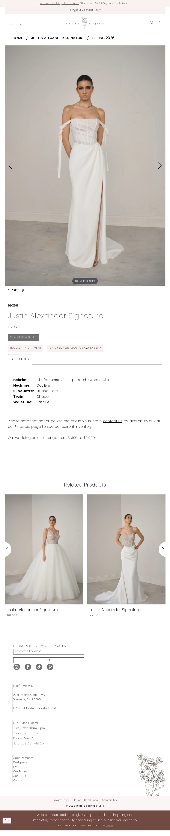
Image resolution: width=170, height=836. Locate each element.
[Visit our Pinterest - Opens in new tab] (50, 672)
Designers (20, 768)
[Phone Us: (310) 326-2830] (19, 24)
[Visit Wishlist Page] (159, 23)
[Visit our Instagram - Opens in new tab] (16, 672)
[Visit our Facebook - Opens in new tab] (27, 672)
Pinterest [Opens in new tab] (22, 430)
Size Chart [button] (17, 328)
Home (18, 39)
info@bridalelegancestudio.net (35, 714)
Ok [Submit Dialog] (7, 825)
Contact (19, 786)
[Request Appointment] (85, 11)
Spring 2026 (103, 39)
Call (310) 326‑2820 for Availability (81, 351)
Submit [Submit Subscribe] (49, 665)
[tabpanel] (85, 167)
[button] (11, 23)
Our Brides (20, 777)
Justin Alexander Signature (57, 39)
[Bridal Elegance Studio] (85, 24)
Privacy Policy (61, 805)
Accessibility (109, 805)
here (109, 831)
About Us (19, 781)
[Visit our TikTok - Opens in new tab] (39, 672)
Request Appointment (27, 351)
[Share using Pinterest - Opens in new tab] (23, 292)
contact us (112, 425)
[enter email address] (48, 655)
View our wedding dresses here (55, 4)
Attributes (20, 363)
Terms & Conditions (86, 805)
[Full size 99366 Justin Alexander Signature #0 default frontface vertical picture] (85, 167)
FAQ (16, 772)
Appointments (23, 763)
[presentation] (44, 553)
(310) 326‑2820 (24, 691)
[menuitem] (11, 23)
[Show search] (152, 23)
